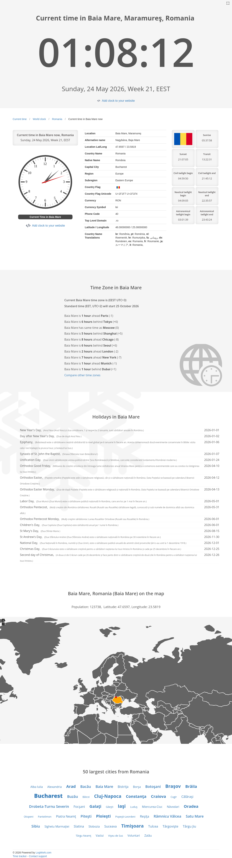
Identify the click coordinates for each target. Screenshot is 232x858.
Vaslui (100, 836)
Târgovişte (170, 826)
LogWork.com (43, 852)
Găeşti (109, 807)
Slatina (79, 826)
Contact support (38, 856)
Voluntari (133, 836)
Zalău (148, 836)
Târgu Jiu (189, 826)
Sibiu (35, 826)
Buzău (72, 796)
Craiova (158, 796)
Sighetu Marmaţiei (56, 826)
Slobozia (94, 826)
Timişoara (132, 826)
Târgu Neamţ (83, 835)
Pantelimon (44, 816)
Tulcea (153, 826)
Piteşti (86, 816)
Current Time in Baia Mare (45, 216)
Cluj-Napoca (107, 796)
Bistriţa (123, 786)
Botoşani (153, 786)
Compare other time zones (82, 375)
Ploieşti (103, 816)
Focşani (79, 806)
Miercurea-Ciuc (152, 807)
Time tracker (20, 856)
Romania (57, 119)
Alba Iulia (36, 787)
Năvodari (173, 807)
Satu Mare (195, 816)
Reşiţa (144, 816)
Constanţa (136, 796)
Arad (71, 786)
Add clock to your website (118, 100)
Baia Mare (104, 786)
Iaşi (122, 806)
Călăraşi (187, 796)
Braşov (173, 786)
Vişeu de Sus (115, 835)
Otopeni (28, 816)
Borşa (137, 787)
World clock (39, 119)
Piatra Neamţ (66, 816)
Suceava (110, 826)
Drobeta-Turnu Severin (49, 806)
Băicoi (86, 797)
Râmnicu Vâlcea (167, 816)
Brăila (191, 786)
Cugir (174, 797)
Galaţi (95, 806)
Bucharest (48, 795)
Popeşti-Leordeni (125, 816)
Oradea (191, 806)
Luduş (134, 807)
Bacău (85, 786)
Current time (20, 119)
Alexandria (54, 787)
